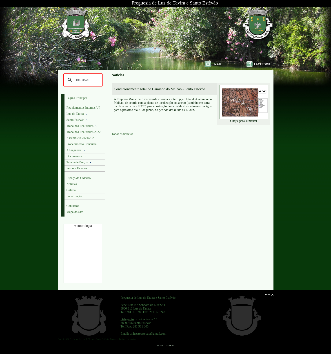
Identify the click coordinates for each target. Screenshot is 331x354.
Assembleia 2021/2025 (81, 138)
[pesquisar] (82, 80)
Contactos (73, 206)
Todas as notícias (122, 134)
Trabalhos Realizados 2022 (84, 132)
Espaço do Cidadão (79, 178)
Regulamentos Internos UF (83, 107)
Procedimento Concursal (82, 144)
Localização (74, 196)
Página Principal (77, 98)
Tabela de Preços (79, 162)
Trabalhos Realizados (82, 126)
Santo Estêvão (77, 120)
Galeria (71, 190)
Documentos (76, 156)
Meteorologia (83, 226)
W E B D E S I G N (165, 346)
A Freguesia (76, 150)
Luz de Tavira (77, 114)
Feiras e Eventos (77, 168)
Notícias (72, 184)
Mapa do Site (75, 212)
